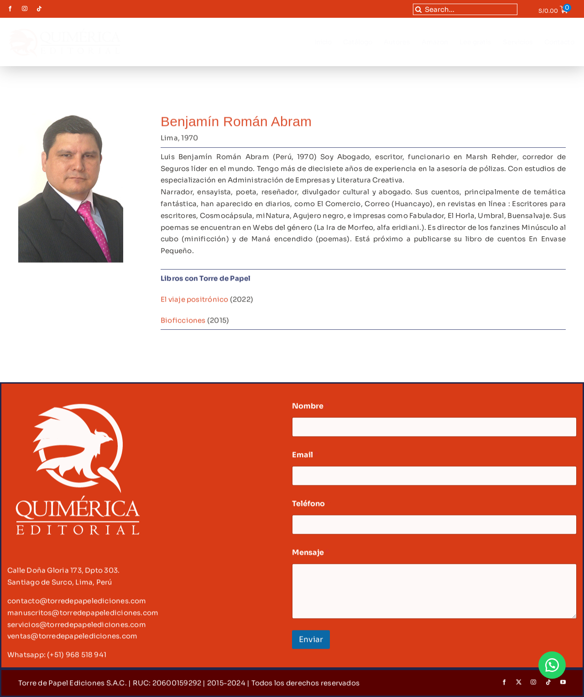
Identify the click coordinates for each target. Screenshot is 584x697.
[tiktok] (39, 8)
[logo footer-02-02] (77, 407)
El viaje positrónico (195, 300)
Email (305, 459)
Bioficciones (183, 321)
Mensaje (310, 556)
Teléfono (311, 508)
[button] (552, 665)
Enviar (311, 644)
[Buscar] (418, 9)
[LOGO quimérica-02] (64, 28)
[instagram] (24, 8)
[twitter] (518, 686)
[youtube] (563, 686)
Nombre (310, 410)
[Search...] (465, 9)
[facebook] (10, 8)
